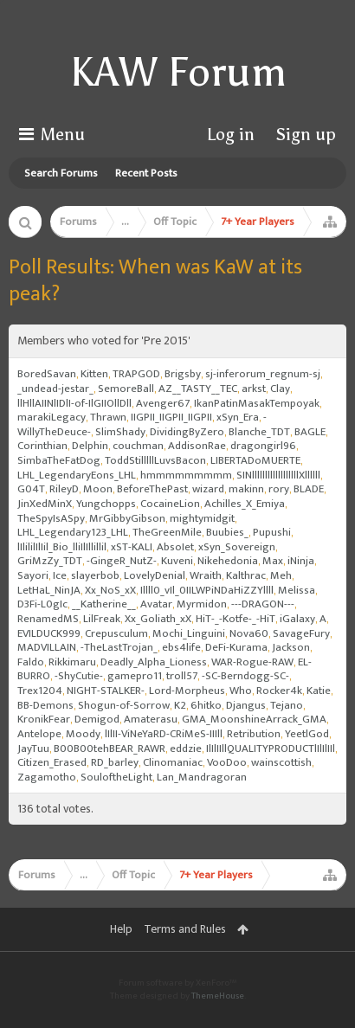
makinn (246, 488)
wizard (208, 488)
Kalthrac (246, 575)
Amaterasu (151, 719)
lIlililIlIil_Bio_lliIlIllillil (61, 546)
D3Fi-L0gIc (42, 604)
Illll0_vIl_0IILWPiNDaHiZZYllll (207, 590)
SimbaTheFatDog (58, 460)
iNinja (300, 560)
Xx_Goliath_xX (158, 618)
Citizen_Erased (52, 762)
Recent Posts (146, 173)
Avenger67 (163, 403)
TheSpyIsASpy (51, 518)
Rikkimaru (72, 661)
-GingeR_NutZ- (122, 560)
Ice (60, 575)
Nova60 (248, 633)
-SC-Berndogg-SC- (245, 675)
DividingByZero (187, 431)
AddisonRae (197, 445)
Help (121, 929)
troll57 (181, 675)
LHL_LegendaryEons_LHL (76, 475)
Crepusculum (116, 633)
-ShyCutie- (79, 675)
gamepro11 (134, 675)
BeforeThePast (152, 488)
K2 (180, 705)
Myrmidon (202, 604)
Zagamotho (46, 777)
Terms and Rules (185, 929)
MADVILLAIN (46, 647)
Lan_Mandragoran (202, 777)
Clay (280, 388)
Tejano (286, 705)
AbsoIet (175, 546)
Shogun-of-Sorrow (124, 705)
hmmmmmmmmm (186, 475)
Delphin (90, 445)
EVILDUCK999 (49, 633)
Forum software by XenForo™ (177, 983)
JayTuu (33, 748)
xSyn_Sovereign (236, 546)
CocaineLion (170, 503)
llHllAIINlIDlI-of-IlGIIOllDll (74, 403)
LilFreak (101, 618)
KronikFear (43, 719)
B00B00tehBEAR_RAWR (109, 748)
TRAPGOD (136, 373)
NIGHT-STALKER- (106, 690)
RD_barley (115, 762)
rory (278, 488)
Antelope (39, 733)
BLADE (309, 488)
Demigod (96, 719)
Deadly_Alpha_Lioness (153, 661)
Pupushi (272, 532)
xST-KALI (131, 546)
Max (272, 560)
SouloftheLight (116, 777)
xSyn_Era (237, 417)
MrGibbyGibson (127, 518)
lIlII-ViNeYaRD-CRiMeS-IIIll (164, 733)
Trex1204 (39, 690)
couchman (138, 445)
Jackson (291, 647)
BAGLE (310, 431)
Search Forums (61, 173)
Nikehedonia (227, 560)
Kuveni (177, 560)
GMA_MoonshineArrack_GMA (254, 719)
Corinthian (42, 445)
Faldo (30, 661)
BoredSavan (46, 373)
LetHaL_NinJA (49, 590)
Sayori (32, 575)
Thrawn (108, 417)
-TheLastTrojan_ (119, 647)
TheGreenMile (167, 532)
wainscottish (281, 762)
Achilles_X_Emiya (244, 503)
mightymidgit (202, 518)
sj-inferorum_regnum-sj (262, 373)
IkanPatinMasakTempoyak (257, 403)
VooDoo (227, 762)
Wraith (206, 575)
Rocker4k (279, 690)
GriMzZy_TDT (49, 560)
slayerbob (95, 575)
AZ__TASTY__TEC (197, 388)
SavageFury (301, 633)
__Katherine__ (104, 604)
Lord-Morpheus (187, 690)
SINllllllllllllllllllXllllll (278, 475)
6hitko (206, 705)
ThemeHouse (217, 996)
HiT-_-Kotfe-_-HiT (235, 618)
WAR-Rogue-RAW (252, 661)
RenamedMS (48, 618)
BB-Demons (45, 705)
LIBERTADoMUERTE (255, 460)
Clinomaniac (173, 762)
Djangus (246, 705)
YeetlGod (307, 733)
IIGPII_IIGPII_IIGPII (171, 417)
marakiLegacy (51, 417)
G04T (31, 488)
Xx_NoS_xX (110, 590)
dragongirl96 (263, 445)
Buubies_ (227, 532)
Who (240, 690)
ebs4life (181, 647)
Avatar (156, 604)
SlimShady (120, 431)
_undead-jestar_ (55, 388)
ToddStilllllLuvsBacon (155, 460)
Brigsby (183, 373)
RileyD (64, 488)
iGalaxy (297, 618)
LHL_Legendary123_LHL (72, 532)
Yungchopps (106, 503)
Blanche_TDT (259, 431)
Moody (83, 733)
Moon (98, 488)
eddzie (186, 748)
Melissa (296, 590)
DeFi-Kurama (236, 647)
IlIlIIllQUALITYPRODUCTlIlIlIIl (270, 748)
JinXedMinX (44, 503)
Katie (319, 690)
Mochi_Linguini (188, 633)
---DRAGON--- (262, 604)
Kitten (94, 373)
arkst (254, 388)
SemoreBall (126, 388)
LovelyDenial (154, 575)
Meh (281, 575)
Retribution (254, 733)
